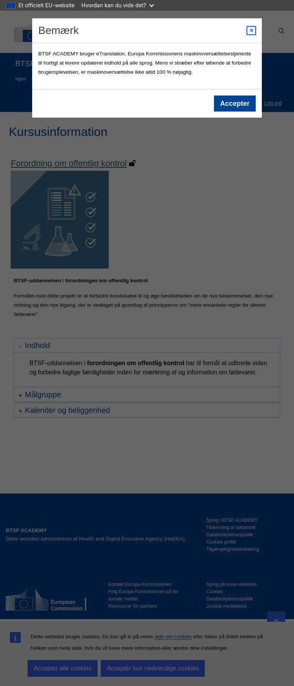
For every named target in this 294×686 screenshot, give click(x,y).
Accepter (235, 103)
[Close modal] (251, 30)
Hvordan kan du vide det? (118, 5)
